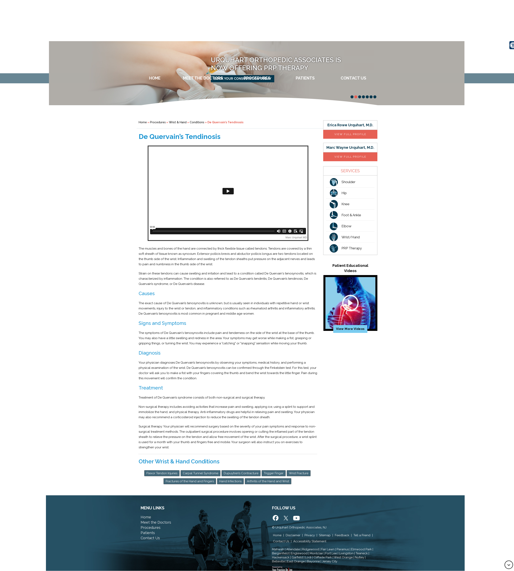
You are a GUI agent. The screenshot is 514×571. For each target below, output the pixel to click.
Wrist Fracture (298, 473)
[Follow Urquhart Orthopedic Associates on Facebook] (276, 519)
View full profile (350, 134)
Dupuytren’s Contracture (241, 473)
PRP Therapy (351, 248)
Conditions (197, 122)
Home (154, 78)
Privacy (310, 535)
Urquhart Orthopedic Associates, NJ (300, 527)
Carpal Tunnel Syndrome (200, 473)
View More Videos (350, 329)
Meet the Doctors (156, 522)
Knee (345, 204)
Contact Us (353, 78)
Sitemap (325, 535)
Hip (344, 193)
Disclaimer (293, 535)
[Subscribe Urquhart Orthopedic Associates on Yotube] (296, 519)
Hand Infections (230, 481)
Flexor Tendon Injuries (161, 473)
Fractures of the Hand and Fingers (190, 481)
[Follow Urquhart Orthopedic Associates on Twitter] (286, 519)
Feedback (342, 535)
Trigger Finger (273, 473)
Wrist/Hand (350, 237)
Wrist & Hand (178, 122)
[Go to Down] (509, 565)
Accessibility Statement (309, 541)
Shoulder (348, 182)
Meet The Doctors (203, 78)
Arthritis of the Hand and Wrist (268, 481)
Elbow (346, 226)
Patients (305, 78)
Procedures (257, 78)
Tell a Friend (362, 535)
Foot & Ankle (351, 215)
